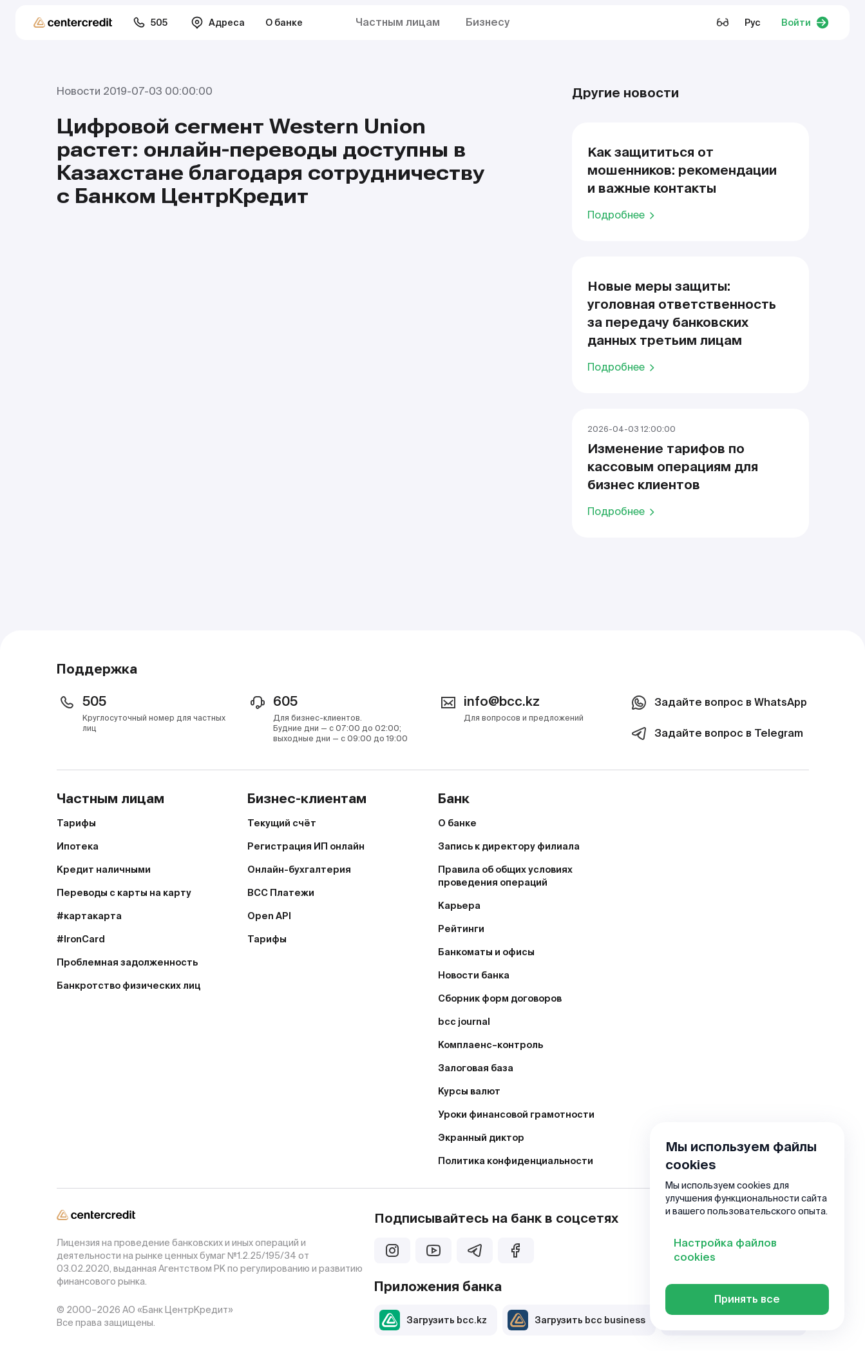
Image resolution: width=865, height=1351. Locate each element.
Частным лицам (398, 22)
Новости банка (473, 975)
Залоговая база (475, 1068)
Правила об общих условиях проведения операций (505, 876)
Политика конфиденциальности (515, 1161)
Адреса (218, 22)
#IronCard (81, 939)
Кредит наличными (104, 869)
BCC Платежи (280, 893)
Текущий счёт (281, 823)
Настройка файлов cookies (725, 1250)
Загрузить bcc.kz (433, 1320)
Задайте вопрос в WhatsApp (718, 702)
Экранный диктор (481, 1137)
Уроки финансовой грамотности (516, 1114)
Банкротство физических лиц (128, 985)
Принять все (747, 1299)
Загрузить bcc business (576, 1320)
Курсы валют (469, 1091)
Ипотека (78, 846)
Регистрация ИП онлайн (306, 846)
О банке (284, 22)
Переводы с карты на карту (124, 893)
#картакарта (89, 916)
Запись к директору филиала (509, 846)
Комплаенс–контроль (490, 1045)
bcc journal (464, 1021)
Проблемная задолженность (127, 962)
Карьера (459, 905)
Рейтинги (461, 929)
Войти (805, 22)
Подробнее (623, 215)
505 (150, 22)
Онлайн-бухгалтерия (299, 869)
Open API (269, 916)
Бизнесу (487, 22)
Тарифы (76, 823)
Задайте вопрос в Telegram (716, 733)
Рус (753, 22)
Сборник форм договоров (500, 998)
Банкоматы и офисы (486, 952)
